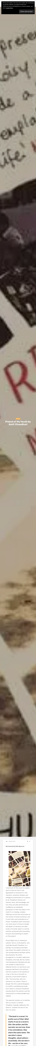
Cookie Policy (9, 8)
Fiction (18, 418)
